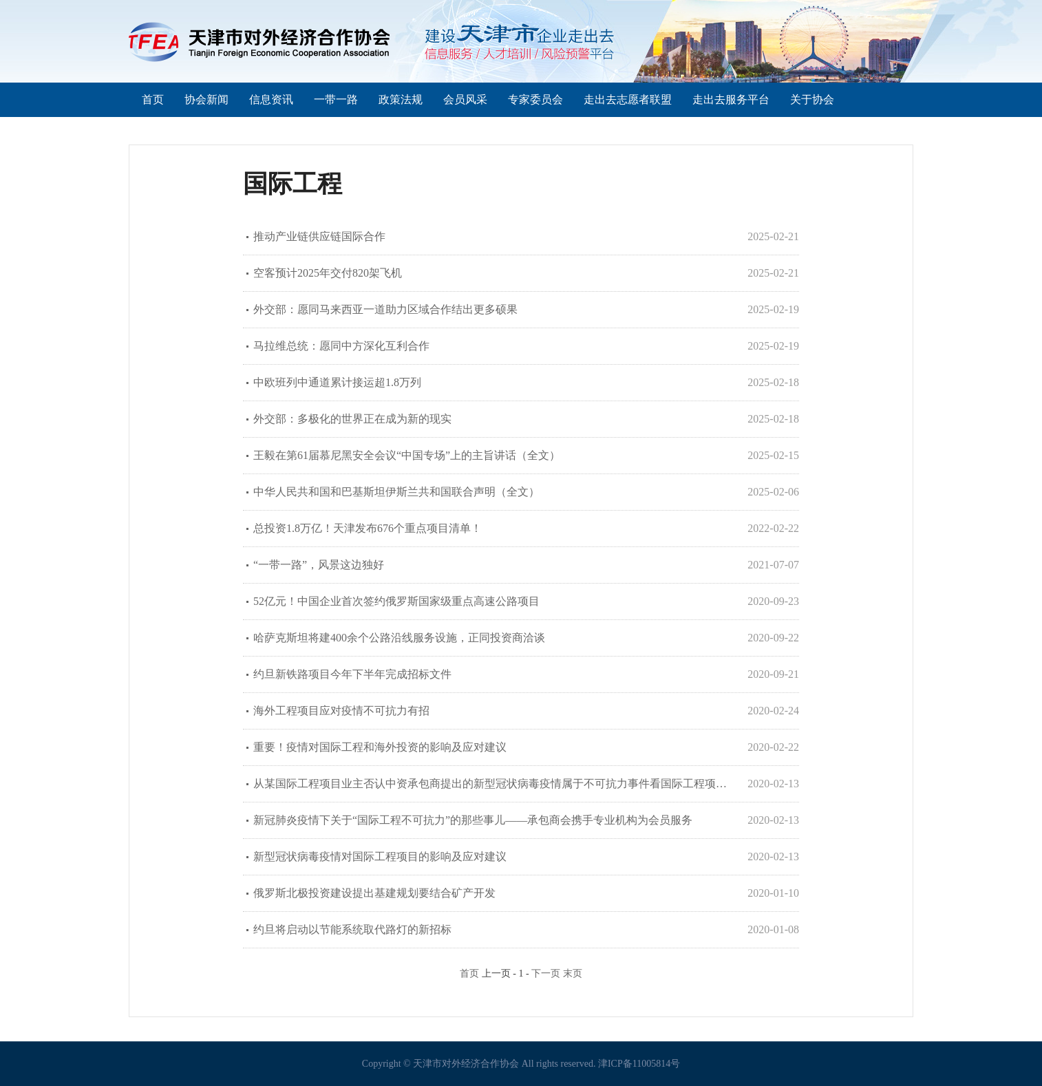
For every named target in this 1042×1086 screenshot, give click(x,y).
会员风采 (465, 99)
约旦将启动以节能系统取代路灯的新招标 (352, 929)
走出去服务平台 (730, 99)
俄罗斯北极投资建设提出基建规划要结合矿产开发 (374, 893)
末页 (572, 973)
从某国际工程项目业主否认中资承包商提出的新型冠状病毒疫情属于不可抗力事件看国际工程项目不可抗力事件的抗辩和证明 (494, 783)
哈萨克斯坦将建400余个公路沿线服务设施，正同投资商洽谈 (399, 637)
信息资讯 (271, 99)
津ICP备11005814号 (639, 1063)
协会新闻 (206, 99)
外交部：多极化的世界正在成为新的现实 (352, 419)
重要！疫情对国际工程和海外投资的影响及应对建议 (380, 747)
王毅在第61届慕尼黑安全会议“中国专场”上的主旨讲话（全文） (406, 455)
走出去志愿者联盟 (628, 99)
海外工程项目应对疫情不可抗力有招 (341, 710)
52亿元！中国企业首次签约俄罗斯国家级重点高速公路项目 (396, 601)
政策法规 (401, 99)
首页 (153, 99)
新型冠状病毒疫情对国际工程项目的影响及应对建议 (380, 856)
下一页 (545, 973)
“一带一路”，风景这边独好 (318, 565)
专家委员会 (535, 99)
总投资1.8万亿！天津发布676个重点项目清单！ (367, 528)
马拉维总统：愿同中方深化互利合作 (341, 346)
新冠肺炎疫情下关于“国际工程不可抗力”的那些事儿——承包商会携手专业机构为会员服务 (472, 820)
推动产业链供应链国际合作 (319, 236)
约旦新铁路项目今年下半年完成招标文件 (352, 674)
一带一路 (336, 99)
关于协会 (812, 99)
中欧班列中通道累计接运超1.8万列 (337, 382)
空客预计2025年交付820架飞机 (327, 273)
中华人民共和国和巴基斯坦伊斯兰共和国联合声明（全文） (396, 492)
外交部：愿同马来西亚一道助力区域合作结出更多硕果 (385, 309)
